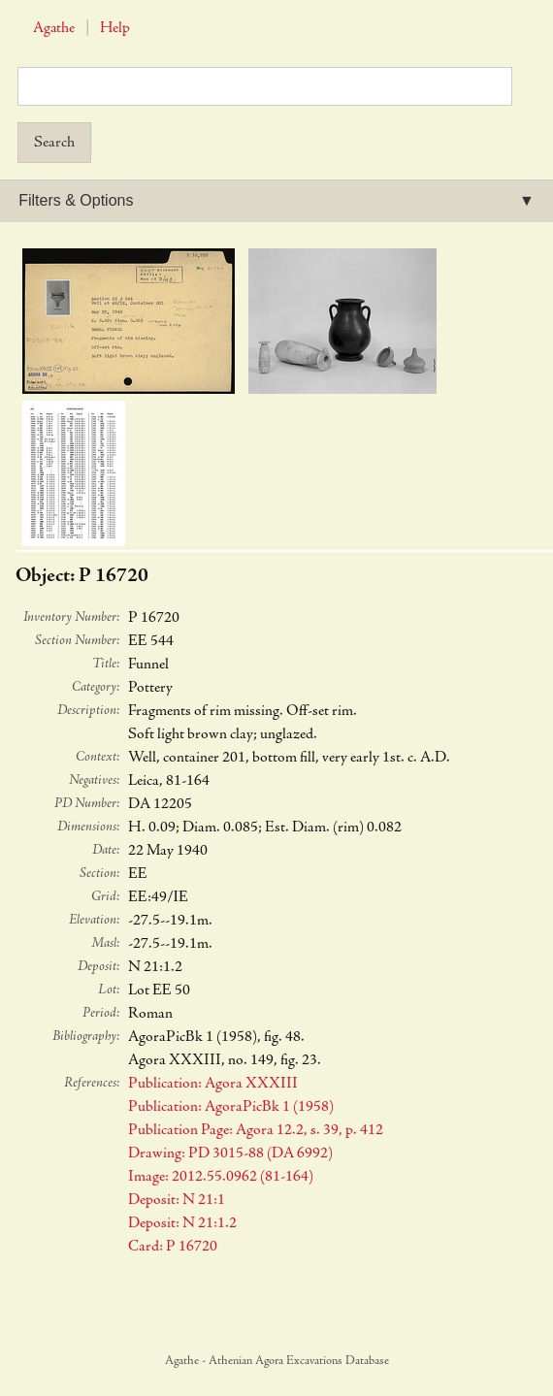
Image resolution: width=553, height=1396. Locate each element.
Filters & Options (75, 200)
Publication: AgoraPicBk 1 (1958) (231, 1107)
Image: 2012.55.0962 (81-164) (220, 1177)
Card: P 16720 (172, 1246)
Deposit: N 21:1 (176, 1200)
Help (115, 28)
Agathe (54, 28)
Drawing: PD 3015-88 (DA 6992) (230, 1153)
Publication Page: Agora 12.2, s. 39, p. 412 (255, 1130)
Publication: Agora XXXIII (213, 1083)
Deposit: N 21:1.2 (182, 1223)
